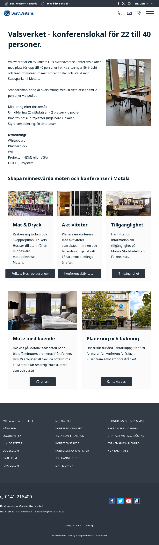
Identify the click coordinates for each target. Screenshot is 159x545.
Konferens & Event (69, 428)
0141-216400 (18, 497)
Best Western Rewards (23, 3)
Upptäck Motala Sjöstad (126, 436)
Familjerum (11, 465)
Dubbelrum (11, 450)
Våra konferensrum (70, 436)
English (141, 4)
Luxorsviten (12, 436)
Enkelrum (10, 458)
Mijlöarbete (64, 421)
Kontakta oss (116, 381)
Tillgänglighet (128, 273)
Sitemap (90, 525)
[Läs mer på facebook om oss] (118, 3)
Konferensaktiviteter (79, 273)
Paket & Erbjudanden (123, 428)
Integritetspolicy (73, 525)
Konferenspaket (67, 443)
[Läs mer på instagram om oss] (129, 3)
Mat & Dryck (64, 465)
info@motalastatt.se (53, 511)
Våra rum (42, 381)
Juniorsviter (12, 443)
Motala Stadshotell (18, 421)
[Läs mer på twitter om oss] (124, 3)
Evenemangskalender (123, 443)
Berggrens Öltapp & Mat (126, 421)
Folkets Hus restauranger (30, 273)
